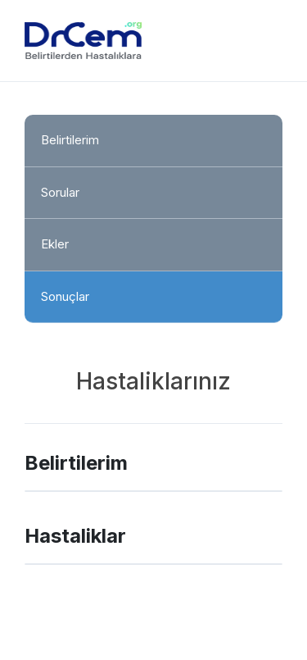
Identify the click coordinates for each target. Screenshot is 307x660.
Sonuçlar (65, 296)
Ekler (55, 244)
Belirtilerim (70, 140)
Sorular (60, 192)
